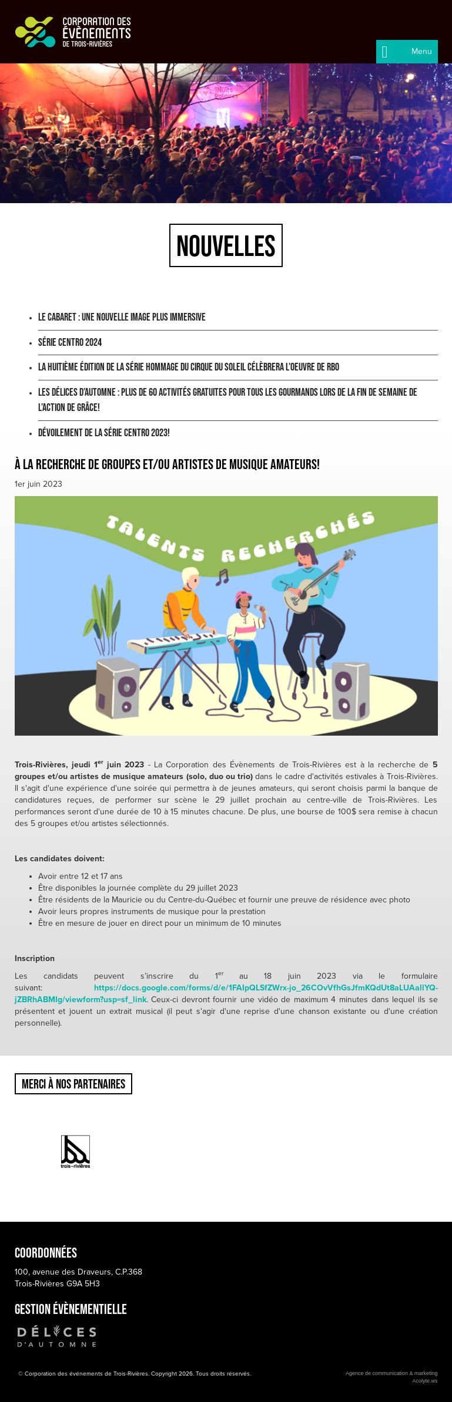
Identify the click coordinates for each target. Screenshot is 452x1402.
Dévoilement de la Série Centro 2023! (104, 433)
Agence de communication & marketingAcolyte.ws (392, 1377)
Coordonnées (46, 1253)
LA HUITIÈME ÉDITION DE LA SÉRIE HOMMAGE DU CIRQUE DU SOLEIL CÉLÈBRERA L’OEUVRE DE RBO (188, 367)
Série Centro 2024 (70, 342)
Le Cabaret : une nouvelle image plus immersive (122, 317)
